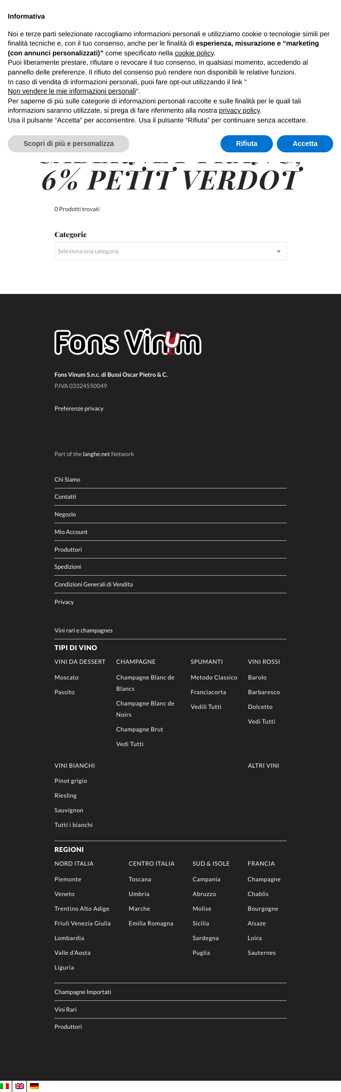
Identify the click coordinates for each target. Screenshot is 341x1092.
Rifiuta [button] (247, 143)
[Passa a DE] (34, 1086)
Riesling (65, 795)
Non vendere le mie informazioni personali (72, 91)
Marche (139, 908)
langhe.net (96, 454)
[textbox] (170, 251)
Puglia (201, 952)
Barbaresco (264, 692)
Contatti (65, 496)
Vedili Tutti (206, 706)
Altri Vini (263, 765)
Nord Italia (74, 863)
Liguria (64, 967)
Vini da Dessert (80, 661)
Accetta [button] (304, 143)
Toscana (140, 879)
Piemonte (67, 879)
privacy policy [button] (239, 110)
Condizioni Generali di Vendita (93, 584)
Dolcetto (260, 706)
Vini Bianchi (74, 765)
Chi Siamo (67, 479)
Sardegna (206, 938)
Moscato (66, 677)
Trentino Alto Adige (81, 908)
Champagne (136, 661)
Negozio (65, 514)
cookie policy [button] (194, 53)
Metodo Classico (214, 677)
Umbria (139, 894)
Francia (261, 863)
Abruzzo (204, 894)
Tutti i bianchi (73, 824)
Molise (202, 908)
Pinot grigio (70, 780)
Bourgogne (263, 908)
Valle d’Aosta (72, 952)
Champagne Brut (139, 729)
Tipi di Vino (75, 647)
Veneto (64, 894)
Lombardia (69, 938)
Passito (64, 692)
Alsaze (257, 923)
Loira (255, 938)
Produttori (68, 549)
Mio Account (70, 531)
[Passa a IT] (4, 1086)
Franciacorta (208, 692)
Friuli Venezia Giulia (82, 923)
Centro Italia (152, 863)
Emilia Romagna (151, 923)
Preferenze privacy (78, 408)
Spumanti (207, 661)
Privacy (63, 602)
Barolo (257, 677)
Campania (206, 879)
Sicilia (201, 923)
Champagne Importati (82, 991)
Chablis (258, 894)
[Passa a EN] (19, 1086)
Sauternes (262, 952)
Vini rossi (264, 661)
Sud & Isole (211, 863)
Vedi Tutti (130, 744)
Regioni (69, 849)
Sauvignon (68, 810)
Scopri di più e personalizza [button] (69, 143)
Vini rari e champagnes (83, 630)
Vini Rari (65, 1009)
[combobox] (170, 251)
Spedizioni (67, 566)
